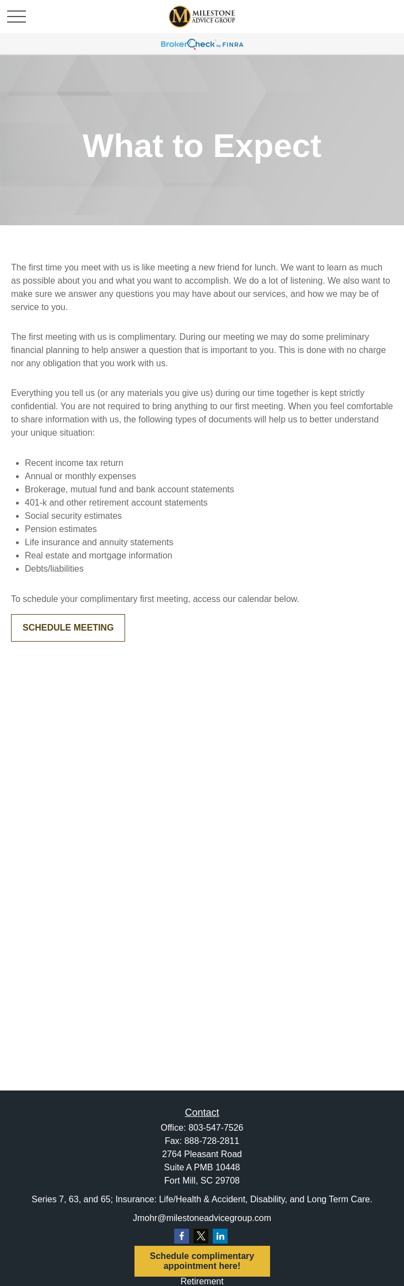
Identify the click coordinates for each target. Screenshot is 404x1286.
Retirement (201, 1281)
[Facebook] (181, 1236)
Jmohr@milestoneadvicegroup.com (202, 1218)
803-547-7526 (216, 1127)
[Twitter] (200, 1236)
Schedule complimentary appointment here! (202, 1261)
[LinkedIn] (220, 1236)
